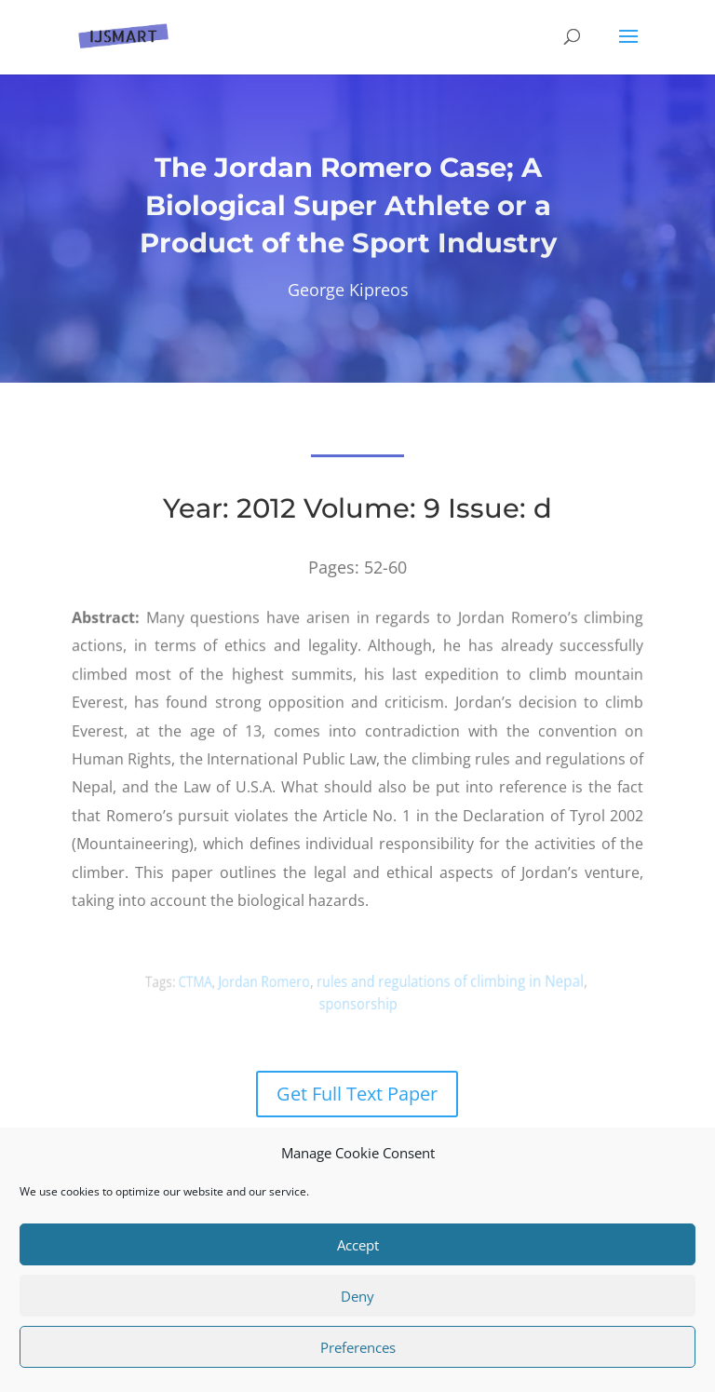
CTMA (210, 982)
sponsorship (358, 1003)
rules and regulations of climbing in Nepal (444, 980)
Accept (358, 1245)
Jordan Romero (272, 981)
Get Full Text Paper (357, 1093)
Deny (357, 1296)
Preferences (358, 1347)
